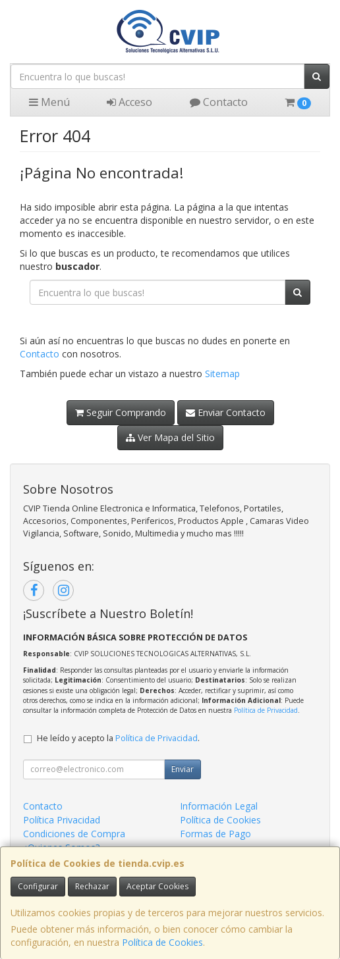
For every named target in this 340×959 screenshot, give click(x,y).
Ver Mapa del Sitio (170, 437)
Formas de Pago (215, 833)
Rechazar (92, 886)
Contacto (219, 102)
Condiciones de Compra (74, 833)
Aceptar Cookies (157, 886)
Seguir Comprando (120, 412)
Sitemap (222, 373)
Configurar (38, 886)
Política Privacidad (61, 820)
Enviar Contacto (226, 412)
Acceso (129, 102)
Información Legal (219, 806)
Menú (49, 102)
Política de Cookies (162, 942)
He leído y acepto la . (118, 738)
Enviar (182, 769)
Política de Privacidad (266, 710)
